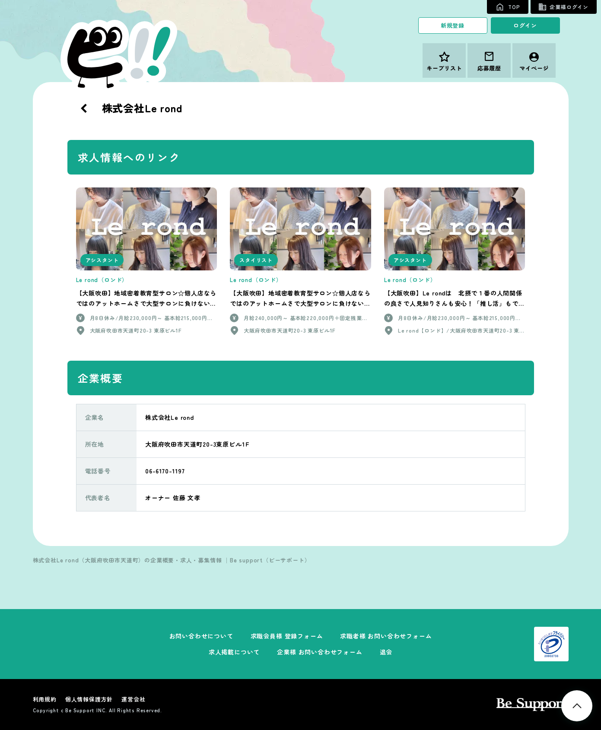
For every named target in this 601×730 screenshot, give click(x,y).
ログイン (525, 25)
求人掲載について (234, 651)
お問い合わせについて (201, 636)
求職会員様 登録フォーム (287, 636)
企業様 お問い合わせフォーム (319, 651)
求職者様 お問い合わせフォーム (386, 636)
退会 (386, 651)
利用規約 (45, 699)
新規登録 (452, 25)
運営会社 (133, 699)
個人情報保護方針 (89, 699)
